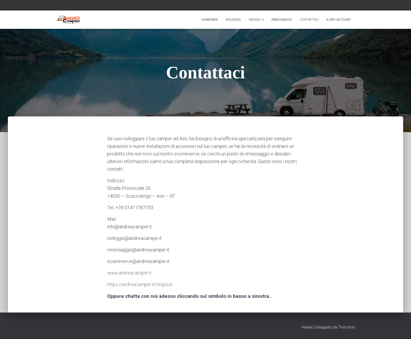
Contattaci (309, 19)
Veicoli (256, 19)
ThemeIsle (346, 327)
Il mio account (339, 19)
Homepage (209, 19)
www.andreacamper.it (129, 273)
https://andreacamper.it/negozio (139, 284)
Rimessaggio (282, 19)
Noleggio (233, 19)
